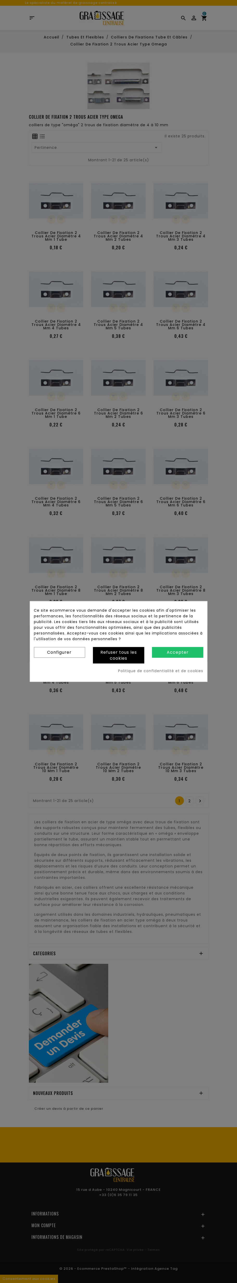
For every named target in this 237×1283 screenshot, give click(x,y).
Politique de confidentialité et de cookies (160, 671)
